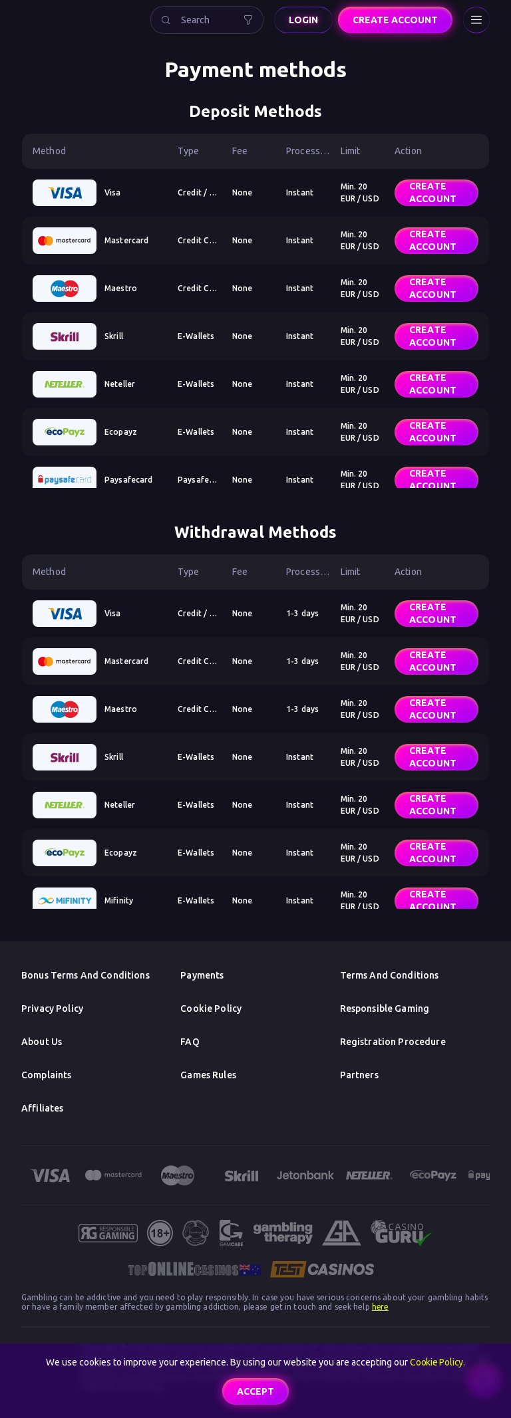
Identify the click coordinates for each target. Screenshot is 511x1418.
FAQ (189, 1041)
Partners (359, 1075)
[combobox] (206, 20)
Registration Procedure (393, 1041)
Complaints (46, 1075)
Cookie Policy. (437, 1362)
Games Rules (208, 1075)
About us (41, 1041)
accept (255, 1391)
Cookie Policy (211, 1008)
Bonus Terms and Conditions (85, 975)
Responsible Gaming (385, 1008)
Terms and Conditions (389, 975)
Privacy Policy (52, 1008)
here (380, 1306)
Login (303, 20)
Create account (395, 20)
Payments (202, 975)
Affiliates (42, 1108)
